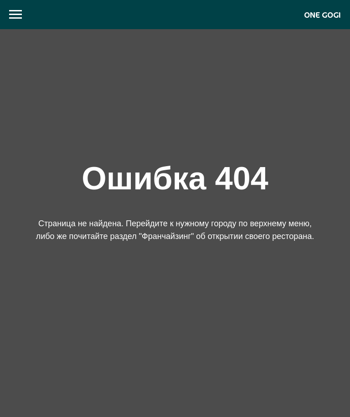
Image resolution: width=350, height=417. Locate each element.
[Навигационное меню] (15, 14)
